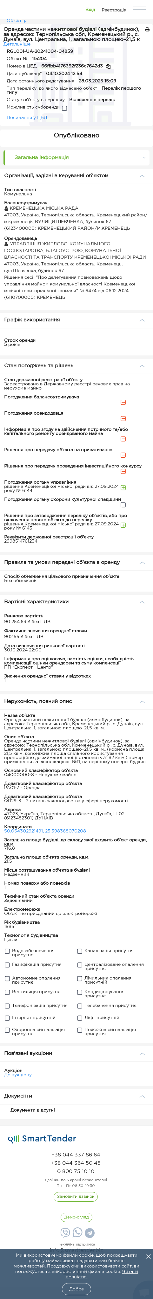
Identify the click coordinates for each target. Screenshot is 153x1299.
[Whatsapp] (76, 1236)
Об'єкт (14, 21)
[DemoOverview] (76, 1217)
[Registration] (114, 10)
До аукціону (18, 1075)
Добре (76, 1289)
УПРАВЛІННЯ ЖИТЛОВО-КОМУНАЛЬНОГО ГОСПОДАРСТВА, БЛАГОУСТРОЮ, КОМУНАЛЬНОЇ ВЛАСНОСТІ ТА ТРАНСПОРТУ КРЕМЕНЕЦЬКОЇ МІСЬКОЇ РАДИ (75, 250)
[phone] (75, 1155)
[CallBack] (76, 1197)
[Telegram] (89, 1235)
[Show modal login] (90, 10)
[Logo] (13, 10)
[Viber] (64, 1235)
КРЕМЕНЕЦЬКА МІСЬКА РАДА (41, 208)
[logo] (42, 1139)
